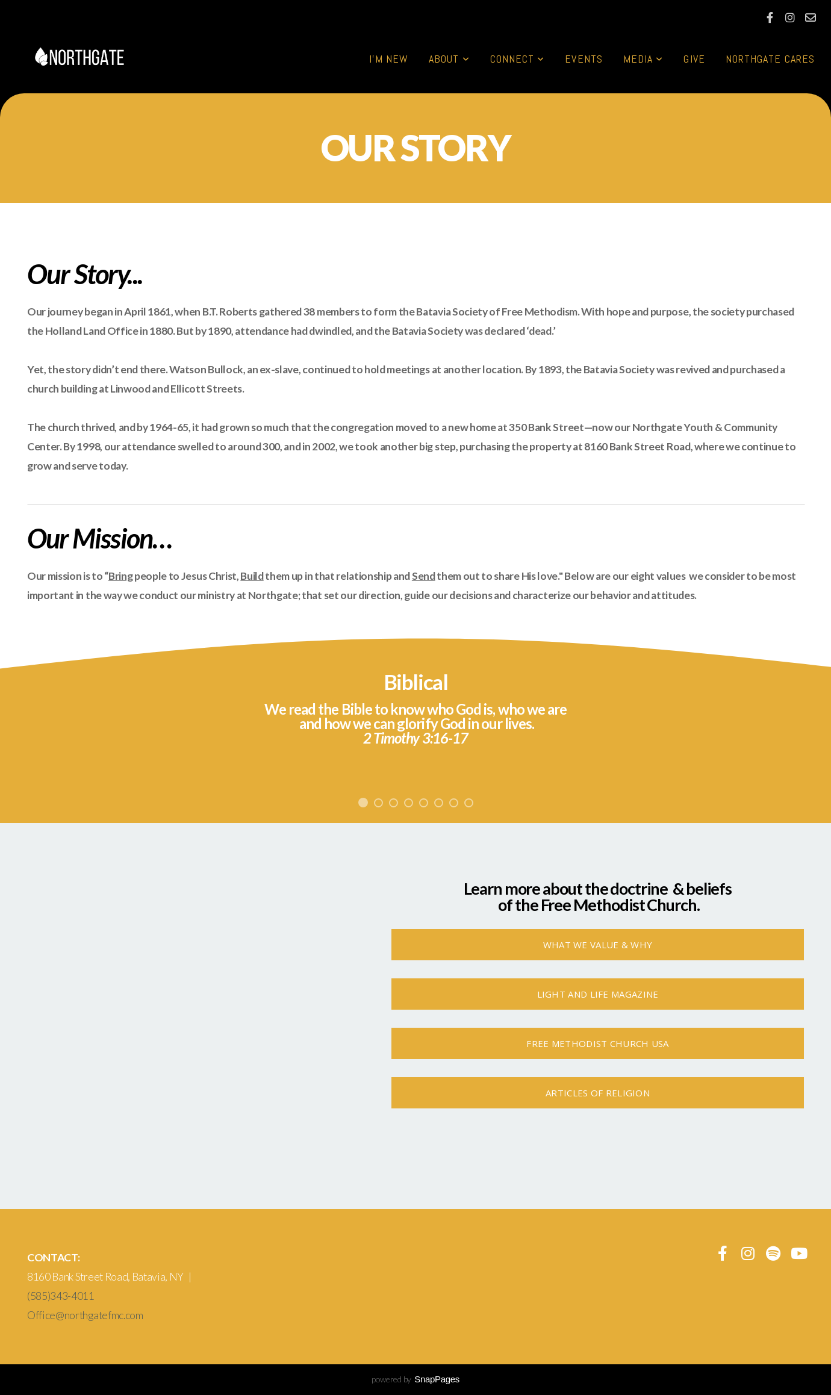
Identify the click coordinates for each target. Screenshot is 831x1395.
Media (643, 59)
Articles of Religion (598, 1093)
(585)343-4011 (61, 1296)
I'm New (389, 59)
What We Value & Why (598, 945)
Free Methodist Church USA (597, 1043)
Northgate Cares (770, 59)
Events (583, 59)
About (449, 59)
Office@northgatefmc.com (85, 1315)
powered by (415, 1379)
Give (694, 59)
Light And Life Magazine (598, 994)
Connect (517, 59)
